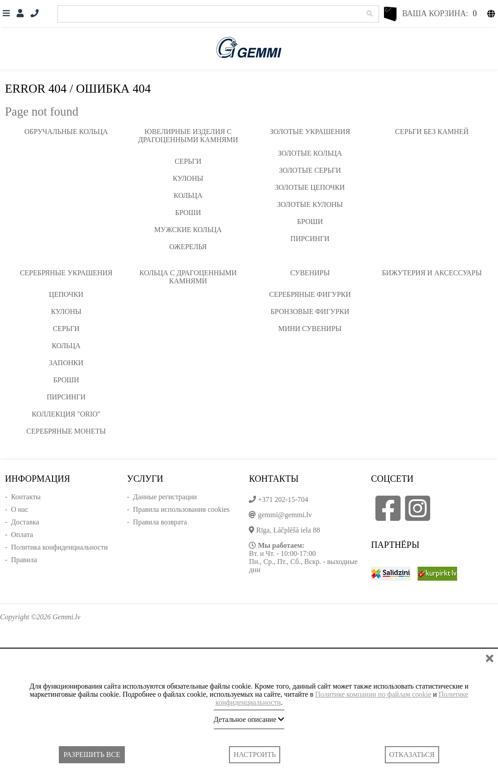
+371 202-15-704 (283, 499)
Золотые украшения (310, 131)
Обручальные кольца (66, 131)
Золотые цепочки (310, 187)
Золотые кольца (310, 153)
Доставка (25, 522)
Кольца (188, 195)
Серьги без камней (432, 131)
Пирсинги (310, 238)
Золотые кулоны (310, 204)
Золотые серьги (310, 170)
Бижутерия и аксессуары (432, 273)
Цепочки (66, 294)
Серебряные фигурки (310, 294)
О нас (19, 509)
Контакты (25, 497)
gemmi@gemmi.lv (285, 515)
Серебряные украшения (66, 273)
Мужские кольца (188, 229)
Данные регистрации (165, 497)
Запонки (66, 363)
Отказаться (412, 754)
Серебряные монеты (66, 431)
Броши (188, 212)
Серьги (188, 161)
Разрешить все (91, 754)
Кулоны (188, 178)
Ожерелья (188, 247)
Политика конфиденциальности (59, 547)
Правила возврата (160, 522)
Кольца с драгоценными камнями (188, 277)
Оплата (22, 534)
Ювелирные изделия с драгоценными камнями (188, 135)
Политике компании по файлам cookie (373, 694)
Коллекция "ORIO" (66, 414)
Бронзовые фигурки (310, 311)
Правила (24, 560)
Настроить (255, 754)
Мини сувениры (310, 328)
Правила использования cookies (181, 509)
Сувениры (310, 273)
